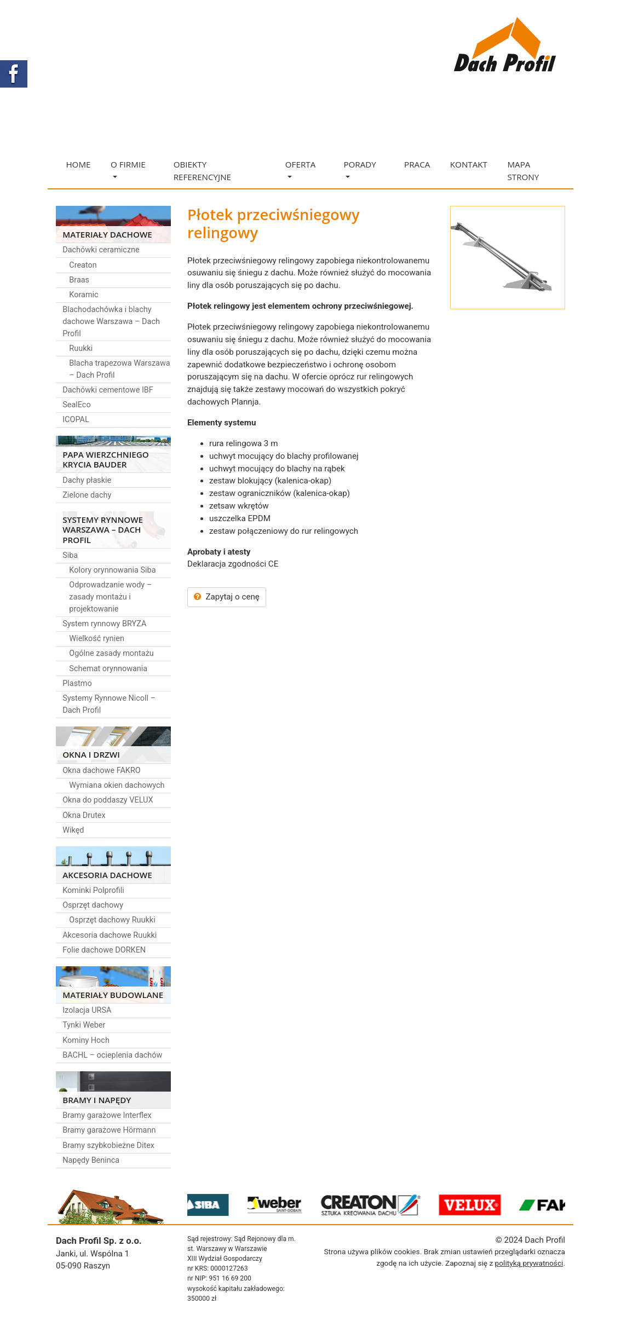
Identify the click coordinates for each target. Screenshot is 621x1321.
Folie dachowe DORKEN (104, 950)
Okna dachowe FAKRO (101, 770)
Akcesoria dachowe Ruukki (109, 935)
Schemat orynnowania (108, 668)
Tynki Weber (83, 1025)
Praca (417, 164)
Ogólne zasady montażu (111, 653)
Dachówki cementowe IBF (107, 390)
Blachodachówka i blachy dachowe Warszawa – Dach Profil (111, 321)
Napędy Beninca (90, 1160)
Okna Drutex (84, 815)
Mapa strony (523, 170)
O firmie (128, 168)
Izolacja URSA (86, 1010)
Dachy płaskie (86, 480)
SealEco (76, 404)
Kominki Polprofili (93, 890)
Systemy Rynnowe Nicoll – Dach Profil (109, 704)
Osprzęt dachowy (92, 905)
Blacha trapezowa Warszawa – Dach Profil (119, 369)
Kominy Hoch (86, 1040)
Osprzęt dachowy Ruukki (112, 920)
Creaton (82, 265)
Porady (359, 168)
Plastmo (77, 683)
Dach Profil (545, 1240)
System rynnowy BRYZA (104, 623)
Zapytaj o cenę (227, 597)
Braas (79, 280)
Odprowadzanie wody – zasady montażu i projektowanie (110, 596)
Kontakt (468, 164)
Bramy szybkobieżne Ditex (108, 1145)
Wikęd (73, 830)
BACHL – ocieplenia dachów (112, 1055)
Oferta (300, 168)
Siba (70, 555)
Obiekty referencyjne (202, 170)
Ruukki (81, 348)
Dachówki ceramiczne (101, 250)
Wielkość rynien (96, 638)
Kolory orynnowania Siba (112, 570)
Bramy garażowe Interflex (107, 1115)
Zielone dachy (86, 495)
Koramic (83, 294)
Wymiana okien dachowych (116, 785)
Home (78, 164)
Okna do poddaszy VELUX (107, 800)
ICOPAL (75, 419)
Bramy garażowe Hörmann (109, 1130)
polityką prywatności (529, 1263)
